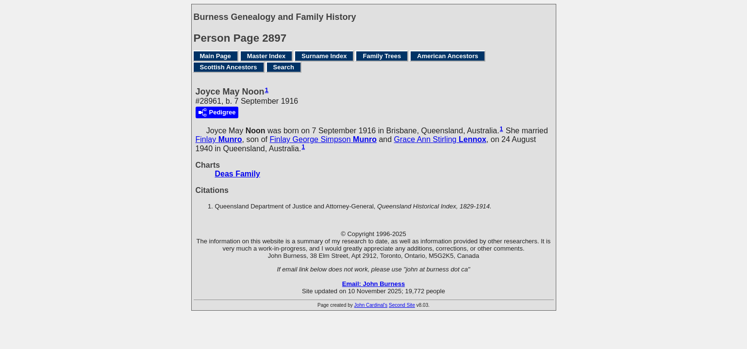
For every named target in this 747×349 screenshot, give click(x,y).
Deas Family (237, 174)
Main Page (215, 56)
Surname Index (324, 56)
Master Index (266, 56)
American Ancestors (447, 56)
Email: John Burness (373, 283)
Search (283, 67)
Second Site (402, 305)
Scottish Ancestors (228, 67)
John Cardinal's (371, 305)
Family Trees (382, 56)
